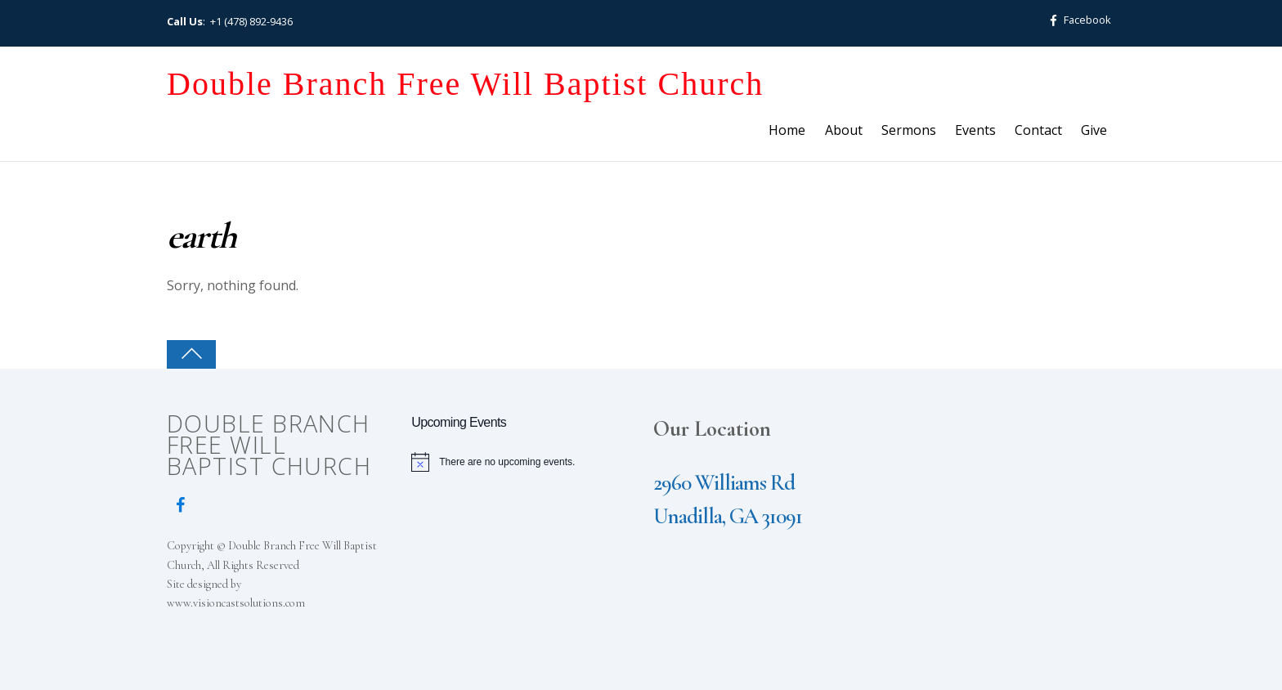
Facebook (1077, 19)
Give (1094, 130)
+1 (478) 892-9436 (251, 21)
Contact (1038, 130)
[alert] (521, 462)
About (844, 130)
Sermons (908, 130)
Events (975, 130)
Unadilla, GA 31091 (727, 516)
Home (787, 130)
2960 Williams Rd (724, 482)
